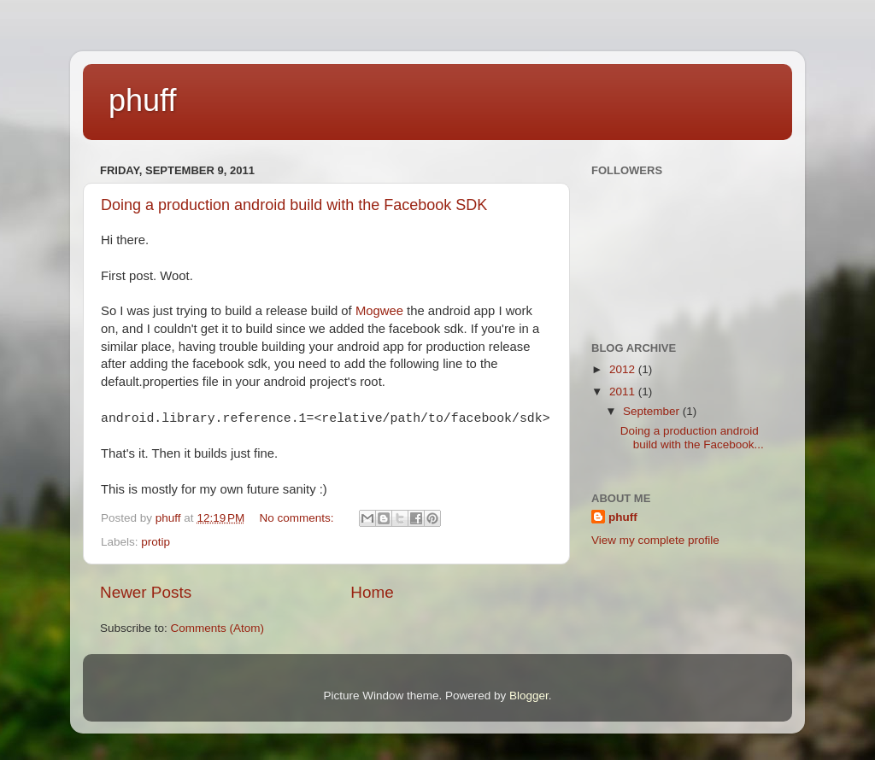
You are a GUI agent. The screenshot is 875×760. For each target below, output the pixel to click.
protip (155, 541)
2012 (623, 369)
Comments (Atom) (218, 628)
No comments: (299, 518)
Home (371, 592)
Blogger (529, 695)
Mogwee (379, 311)
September (653, 411)
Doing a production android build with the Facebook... (692, 437)
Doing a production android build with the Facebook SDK (294, 204)
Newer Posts (145, 592)
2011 (623, 391)
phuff (142, 100)
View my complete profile (655, 540)
